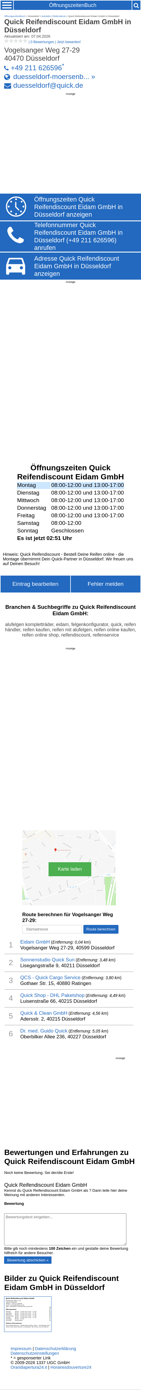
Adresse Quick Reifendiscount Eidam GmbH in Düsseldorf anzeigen (76, 266)
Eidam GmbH (35, 942)
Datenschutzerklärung (55, 1348)
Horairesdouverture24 (70, 1367)
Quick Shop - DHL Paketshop (52, 995)
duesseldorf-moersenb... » (54, 76)
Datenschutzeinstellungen (35, 1353)
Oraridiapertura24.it (29, 1367)
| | (42, 42)
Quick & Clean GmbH (43, 1013)
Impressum (21, 1348)
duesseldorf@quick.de (48, 85)
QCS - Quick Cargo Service (50, 977)
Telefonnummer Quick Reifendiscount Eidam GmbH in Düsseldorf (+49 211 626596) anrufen (78, 236)
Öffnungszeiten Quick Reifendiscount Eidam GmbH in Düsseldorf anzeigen (78, 207)
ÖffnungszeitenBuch (73, 5)
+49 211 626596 (36, 68)
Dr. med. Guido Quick (43, 1031)
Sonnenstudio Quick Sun (47, 960)
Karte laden (70, 869)
